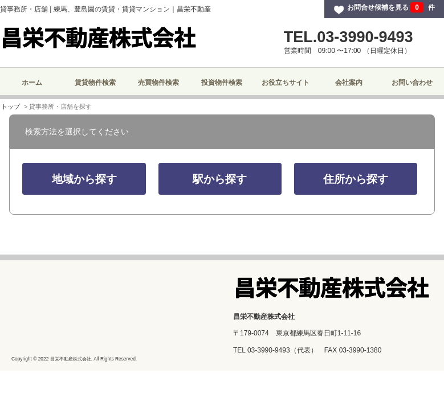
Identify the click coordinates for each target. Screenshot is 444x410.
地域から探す (84, 179)
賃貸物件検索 (95, 83)
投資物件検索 (221, 83)
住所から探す (355, 179)
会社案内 (348, 83)
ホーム (32, 83)
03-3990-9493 (268, 350)
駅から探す (220, 179)
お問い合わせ (412, 83)
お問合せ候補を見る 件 (391, 7)
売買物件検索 (158, 83)
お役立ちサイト (285, 83)
